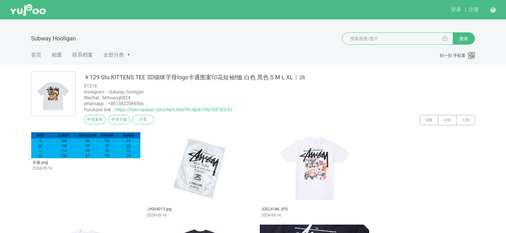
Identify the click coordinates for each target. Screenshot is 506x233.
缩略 (429, 120)
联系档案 (82, 55)
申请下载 (126, 120)
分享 (155, 120)
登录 (456, 9)
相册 (57, 55)
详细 (447, 120)
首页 (36, 55)
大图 (466, 120)
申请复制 (97, 120)
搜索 (463, 38)
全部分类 (113, 55)
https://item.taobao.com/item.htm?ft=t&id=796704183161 (174, 109)
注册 (474, 9)
